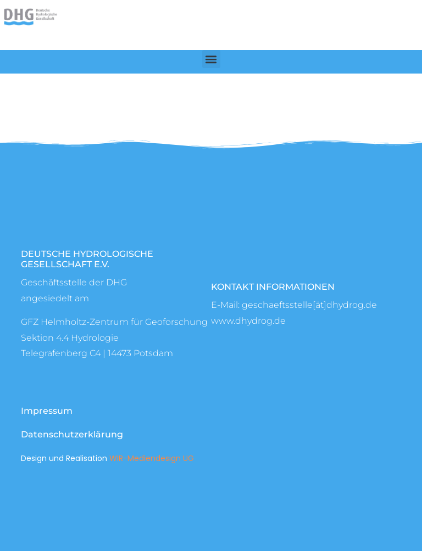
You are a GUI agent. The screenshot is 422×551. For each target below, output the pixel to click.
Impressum (47, 411)
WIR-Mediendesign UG (151, 458)
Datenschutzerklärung (72, 434)
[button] (211, 59)
